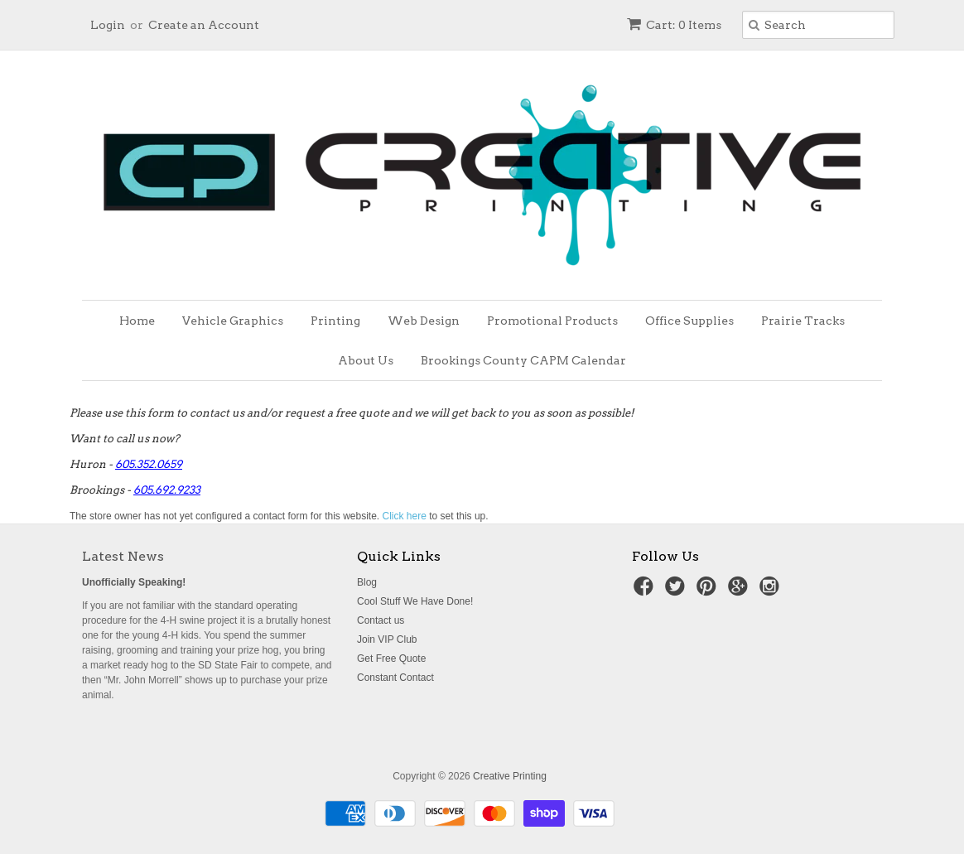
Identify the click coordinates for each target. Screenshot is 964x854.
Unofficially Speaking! (134, 582)
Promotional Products (552, 320)
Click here (405, 516)
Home (137, 320)
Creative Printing (510, 776)
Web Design (424, 320)
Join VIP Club (387, 639)
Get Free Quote (391, 658)
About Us (365, 360)
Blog (367, 582)
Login (107, 24)
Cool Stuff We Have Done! (415, 601)
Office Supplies (689, 320)
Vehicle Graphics (232, 320)
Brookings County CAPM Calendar (523, 360)
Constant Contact (395, 677)
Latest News (123, 556)
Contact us (380, 620)
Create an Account (203, 24)
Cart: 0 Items (674, 24)
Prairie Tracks (803, 320)
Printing (335, 320)
